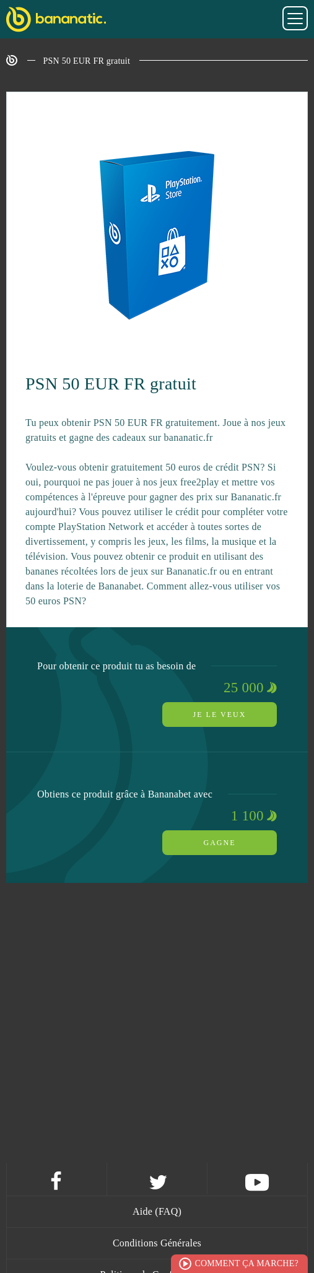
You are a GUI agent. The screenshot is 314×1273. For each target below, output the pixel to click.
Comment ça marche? (246, 1263)
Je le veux (219, 714)
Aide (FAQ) (157, 1211)
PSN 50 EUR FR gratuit (87, 61)
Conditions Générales (157, 1243)
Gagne (220, 842)
